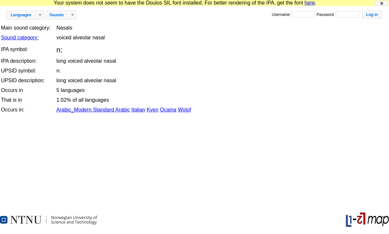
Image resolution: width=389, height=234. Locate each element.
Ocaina (168, 109)
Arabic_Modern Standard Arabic (93, 109)
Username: (282, 14)
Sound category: (20, 37)
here (309, 3)
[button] (381, 3)
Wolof (184, 109)
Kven (152, 109)
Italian (138, 109)
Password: (326, 14)
